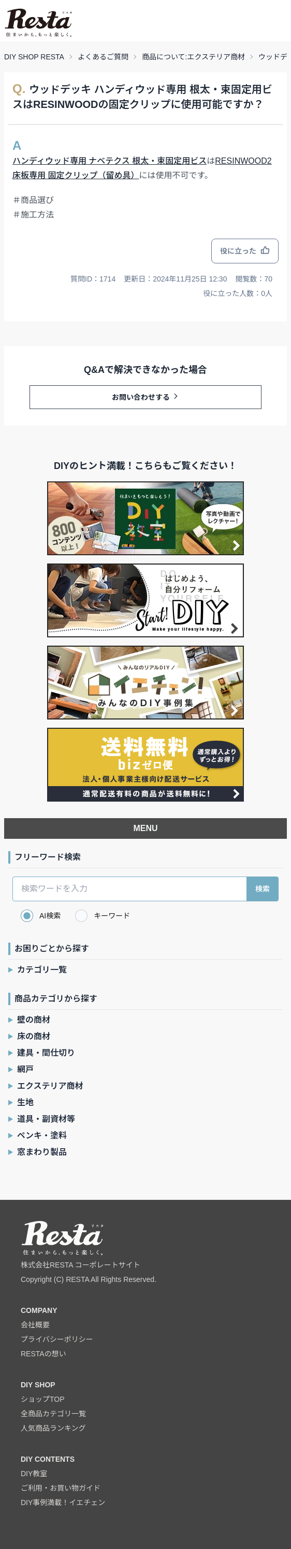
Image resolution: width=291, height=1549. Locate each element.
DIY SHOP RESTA (34, 57)
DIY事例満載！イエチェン (63, 1502)
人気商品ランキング (53, 1428)
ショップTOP (43, 1399)
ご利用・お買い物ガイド (60, 1488)
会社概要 (35, 1325)
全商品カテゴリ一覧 (53, 1414)
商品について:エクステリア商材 (193, 57)
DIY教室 (34, 1473)
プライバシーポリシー (57, 1339)
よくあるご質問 (103, 57)
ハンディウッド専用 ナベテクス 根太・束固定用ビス (109, 161)
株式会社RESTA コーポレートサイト (80, 1265)
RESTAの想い (43, 1354)
